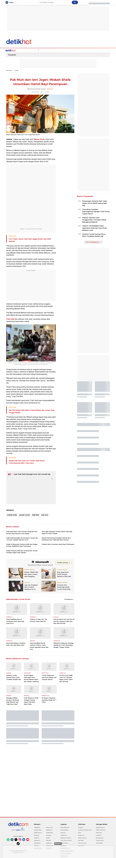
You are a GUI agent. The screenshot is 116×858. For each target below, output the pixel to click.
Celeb (17, 70)
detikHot (9, 70)
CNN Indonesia (100, 827)
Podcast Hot (42, 50)
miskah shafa (12, 515)
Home (13, 50)
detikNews (37, 827)
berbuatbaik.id (65, 827)
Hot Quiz (27, 50)
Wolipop (48, 835)
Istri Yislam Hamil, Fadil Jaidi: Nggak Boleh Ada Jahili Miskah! (30, 240)
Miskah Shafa (39, 139)
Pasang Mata (64, 830)
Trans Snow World (66, 840)
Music (50, 50)
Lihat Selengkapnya (93, 242)
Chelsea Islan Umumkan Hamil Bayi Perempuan (58, 544)
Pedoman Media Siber (85, 830)
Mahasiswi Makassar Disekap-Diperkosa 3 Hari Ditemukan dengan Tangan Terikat (63, 645)
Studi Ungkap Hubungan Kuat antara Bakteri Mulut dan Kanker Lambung (31, 678)
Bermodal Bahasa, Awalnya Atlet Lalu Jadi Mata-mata (15, 644)
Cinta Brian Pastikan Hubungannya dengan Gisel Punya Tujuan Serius (96, 211)
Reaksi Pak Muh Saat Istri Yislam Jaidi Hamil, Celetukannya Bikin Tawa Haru (27, 462)
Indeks (84, 50)
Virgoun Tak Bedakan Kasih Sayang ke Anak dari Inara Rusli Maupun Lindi (94, 228)
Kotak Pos (81, 835)
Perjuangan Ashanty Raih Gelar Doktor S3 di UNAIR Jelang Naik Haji (94, 203)
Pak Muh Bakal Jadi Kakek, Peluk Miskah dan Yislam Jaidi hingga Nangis (31, 411)
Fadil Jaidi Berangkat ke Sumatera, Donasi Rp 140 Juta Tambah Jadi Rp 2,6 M (22, 538)
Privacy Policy (82, 843)
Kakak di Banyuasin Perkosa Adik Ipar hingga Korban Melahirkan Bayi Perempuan (21, 545)
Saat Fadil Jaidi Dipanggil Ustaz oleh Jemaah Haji (32, 474)
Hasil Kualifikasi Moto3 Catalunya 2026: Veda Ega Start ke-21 (15, 621)
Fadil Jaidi (10, 319)
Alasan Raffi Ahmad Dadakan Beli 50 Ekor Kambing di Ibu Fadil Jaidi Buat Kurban (56, 538)
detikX (48, 837)
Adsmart (63, 832)
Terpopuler (12, 54)
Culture (66, 50)
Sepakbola (37, 843)
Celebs (19, 50)
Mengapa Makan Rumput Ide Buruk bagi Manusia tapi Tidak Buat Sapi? (12, 701)
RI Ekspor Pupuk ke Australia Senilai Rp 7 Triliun (49, 700)
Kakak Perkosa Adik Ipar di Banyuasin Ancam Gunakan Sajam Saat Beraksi (22, 551)
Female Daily (100, 840)
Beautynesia (99, 837)
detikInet (36, 835)
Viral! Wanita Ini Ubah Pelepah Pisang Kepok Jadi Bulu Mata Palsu (31, 701)
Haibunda (99, 832)
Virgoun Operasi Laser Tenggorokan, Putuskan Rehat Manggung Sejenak (94, 219)
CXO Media (99, 843)
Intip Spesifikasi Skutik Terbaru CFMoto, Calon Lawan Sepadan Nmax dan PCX (39, 646)
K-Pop (34, 50)
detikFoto (49, 843)
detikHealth (49, 832)
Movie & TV (58, 50)
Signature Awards (66, 837)
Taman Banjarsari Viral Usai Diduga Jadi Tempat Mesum (49, 677)
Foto (78, 50)
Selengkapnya (69, 599)
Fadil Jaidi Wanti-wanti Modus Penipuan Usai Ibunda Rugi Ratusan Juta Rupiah (21, 532)
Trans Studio (64, 843)
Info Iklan (81, 840)
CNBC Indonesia (101, 830)
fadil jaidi (35, 515)
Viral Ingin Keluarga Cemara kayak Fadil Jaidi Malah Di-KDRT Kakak (57, 532)
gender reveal (24, 515)
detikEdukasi (38, 830)
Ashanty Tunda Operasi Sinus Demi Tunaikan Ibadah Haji (13, 677)
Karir (79, 832)
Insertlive (98, 835)
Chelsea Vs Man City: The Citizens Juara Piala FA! (38, 620)
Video (73, 50)
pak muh (44, 515)
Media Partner (82, 837)
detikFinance (38, 832)
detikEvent (64, 835)
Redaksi (80, 827)
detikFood (49, 830)
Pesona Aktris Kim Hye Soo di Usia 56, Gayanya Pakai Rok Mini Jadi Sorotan (63, 621)
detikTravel (49, 827)
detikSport (37, 840)
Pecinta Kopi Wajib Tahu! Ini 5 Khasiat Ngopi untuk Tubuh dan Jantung (66, 678)
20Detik (48, 840)
